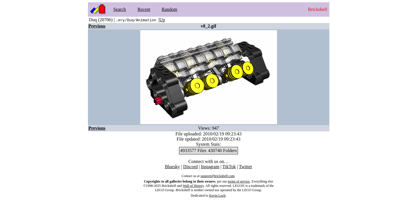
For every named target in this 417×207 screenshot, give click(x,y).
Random (169, 9)
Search (120, 9)
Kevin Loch (217, 195)
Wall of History (193, 186)
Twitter (245, 166)
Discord (190, 166)
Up (162, 19)
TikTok (229, 166)
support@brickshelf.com (217, 176)
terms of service (239, 181)
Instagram (210, 166)
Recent (144, 9)
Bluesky (172, 166)
